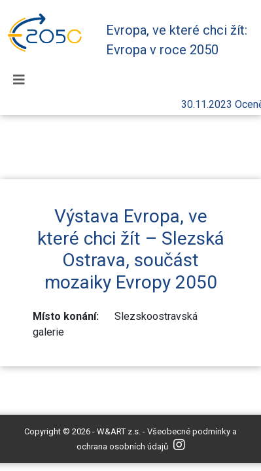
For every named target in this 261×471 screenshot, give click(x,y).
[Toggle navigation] (19, 80)
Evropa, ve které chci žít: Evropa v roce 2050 (176, 40)
